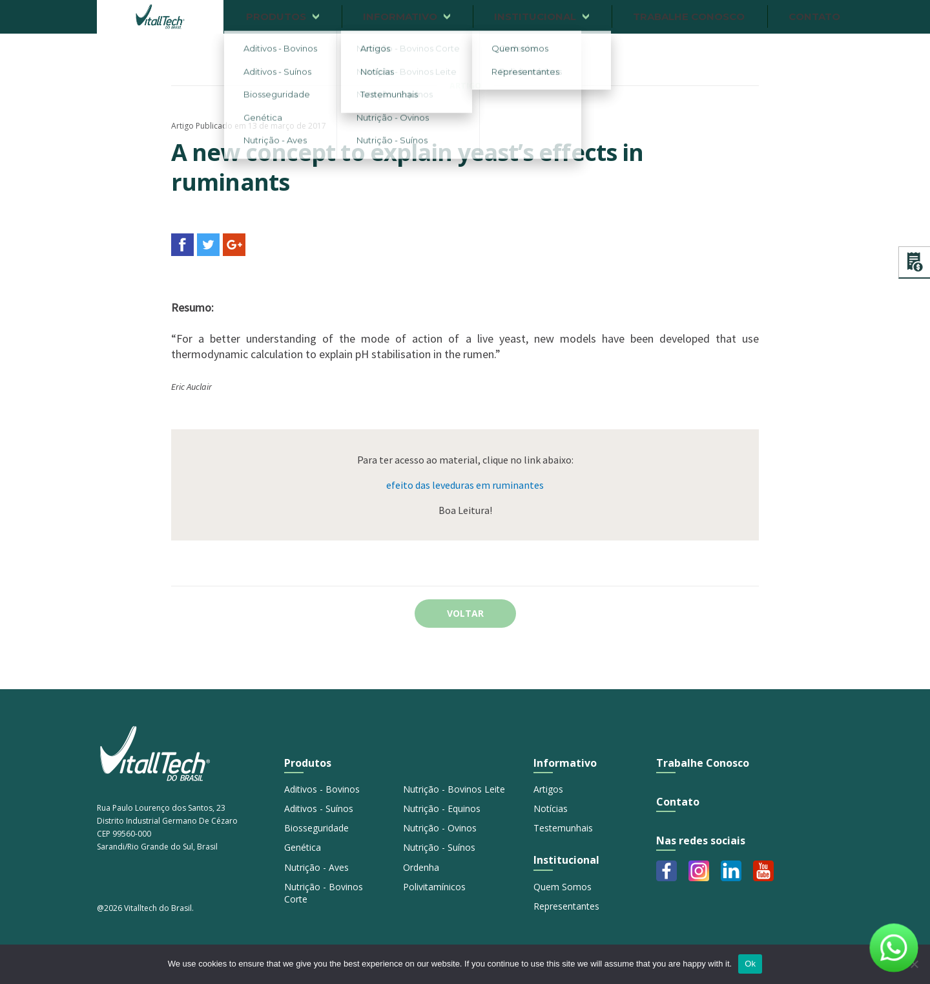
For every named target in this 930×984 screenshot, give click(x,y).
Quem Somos (562, 887)
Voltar (465, 613)
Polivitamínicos (434, 887)
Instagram (698, 871)
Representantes (566, 906)
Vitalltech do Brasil (160, 16)
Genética (302, 847)
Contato (814, 16)
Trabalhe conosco (689, 16)
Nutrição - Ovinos (440, 828)
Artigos (548, 789)
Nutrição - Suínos (439, 847)
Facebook (666, 871)
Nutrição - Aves (316, 867)
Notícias (550, 808)
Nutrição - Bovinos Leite (454, 789)
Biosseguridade (316, 828)
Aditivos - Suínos (318, 808)
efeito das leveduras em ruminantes (465, 484)
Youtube (763, 871)
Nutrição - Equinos (441, 808)
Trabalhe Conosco (702, 763)
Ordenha (421, 867)
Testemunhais (563, 828)
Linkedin (731, 871)
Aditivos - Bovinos (322, 789)
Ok (750, 963)
